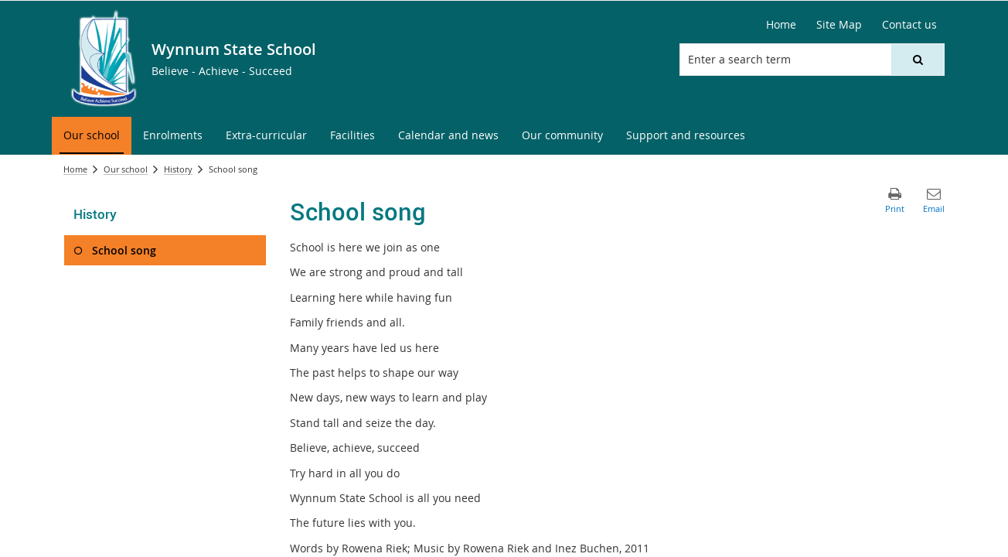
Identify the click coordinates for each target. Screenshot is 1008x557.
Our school (126, 169)
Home (75, 169)
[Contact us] (909, 24)
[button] (917, 59)
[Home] (781, 24)
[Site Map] (839, 24)
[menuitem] (91, 136)
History (178, 169)
